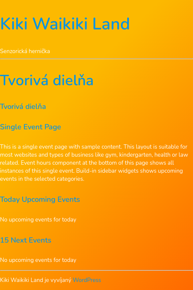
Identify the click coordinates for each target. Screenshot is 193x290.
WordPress (87, 280)
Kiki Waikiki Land (65, 23)
